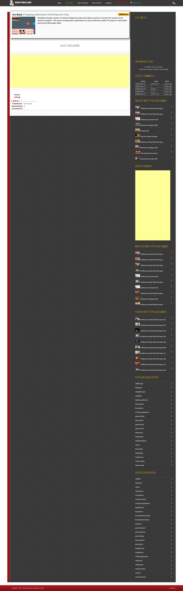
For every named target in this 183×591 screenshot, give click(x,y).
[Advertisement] (70, 71)
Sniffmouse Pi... (141, 84)
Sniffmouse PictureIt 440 (146, 119)
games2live (139, 420)
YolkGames (139, 565)
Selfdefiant (139, 453)
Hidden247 (139, 433)
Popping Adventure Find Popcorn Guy (46, 14)
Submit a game (121, 3)
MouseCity (139, 544)
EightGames (139, 507)
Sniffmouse (23, 2)
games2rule (139, 428)
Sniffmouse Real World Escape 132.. (150, 370)
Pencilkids (139, 449)
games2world (140, 532)
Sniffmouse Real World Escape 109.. (150, 359)
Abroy (137, 487)
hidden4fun (139, 437)
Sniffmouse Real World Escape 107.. (150, 319)
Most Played (96, 3)
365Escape (139, 383)
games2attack (140, 528)
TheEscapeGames (141, 556)
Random (108, 3)
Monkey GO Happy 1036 (146, 125)
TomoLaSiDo (139, 461)
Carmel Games (140, 499)
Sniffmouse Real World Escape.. (149, 108)
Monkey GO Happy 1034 (146, 148)
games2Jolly (139, 416)
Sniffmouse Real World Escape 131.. (150, 364)
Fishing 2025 (135, 3)
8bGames (138, 388)
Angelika (138, 396)
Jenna (137, 445)
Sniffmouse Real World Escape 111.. (150, 353)
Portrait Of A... (140, 91)
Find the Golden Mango (146, 136)
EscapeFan (139, 408)
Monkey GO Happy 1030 (146, 299)
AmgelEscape (140, 392)
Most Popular (83, 3)
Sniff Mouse (29, 588)
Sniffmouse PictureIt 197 (146, 288)
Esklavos (138, 524)
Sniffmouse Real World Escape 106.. (150, 348)
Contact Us (172, 588)
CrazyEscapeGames (142, 503)
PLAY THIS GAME (70, 45)
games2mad (139, 424)
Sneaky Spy (142, 131)
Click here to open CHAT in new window (153, 69)
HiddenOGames (141, 441)
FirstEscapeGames (142, 412)
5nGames (138, 483)
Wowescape (139, 465)
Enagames (139, 511)
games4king (139, 536)
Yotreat (137, 573)
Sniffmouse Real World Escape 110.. (150, 325)
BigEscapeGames (141, 400)
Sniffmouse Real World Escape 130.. (150, 336)
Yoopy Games (140, 569)
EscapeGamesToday (142, 516)
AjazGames (139, 491)
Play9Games (139, 548)
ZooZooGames (140, 577)
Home (59, 3)
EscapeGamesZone (142, 520)
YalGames (139, 560)
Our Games (69, 3)
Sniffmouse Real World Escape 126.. (150, 331)
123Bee (138, 479)
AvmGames (139, 495)
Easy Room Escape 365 (146, 159)
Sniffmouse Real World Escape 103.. (150, 342)
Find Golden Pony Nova (146, 153)
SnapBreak (139, 552)
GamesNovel (139, 540)
